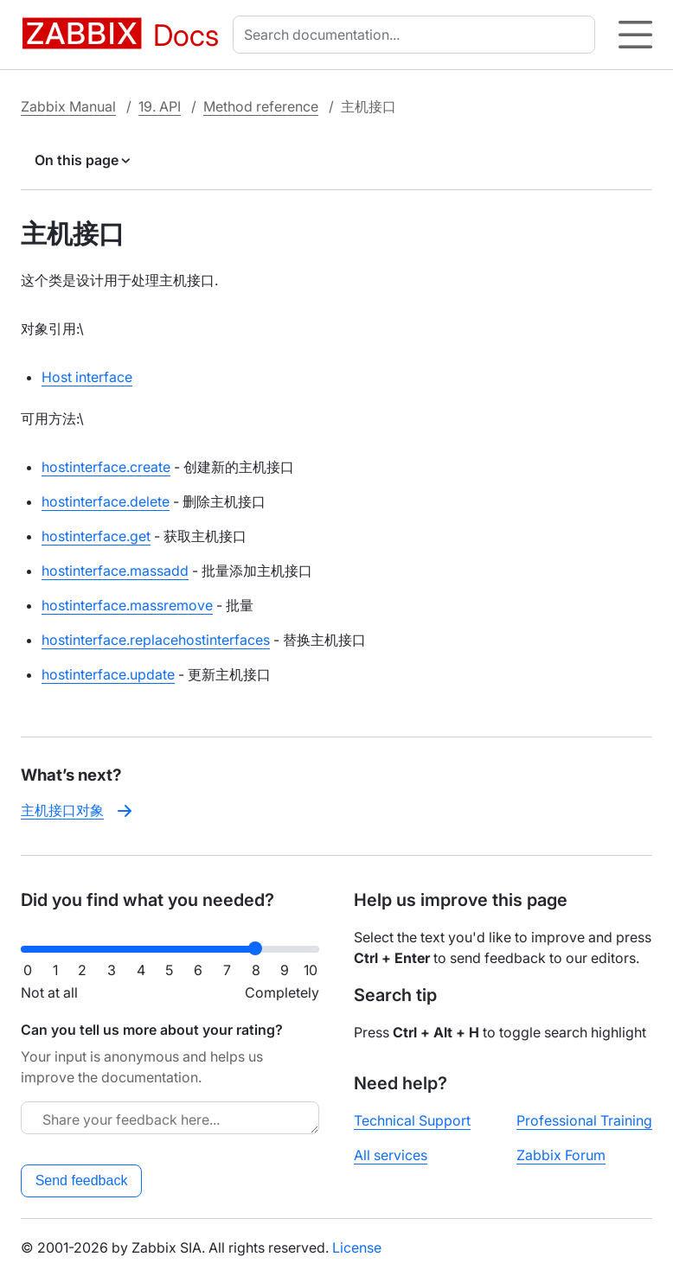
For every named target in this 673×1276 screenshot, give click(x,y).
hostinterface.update (108, 674)
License (356, 1247)
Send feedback (81, 1180)
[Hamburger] (635, 34)
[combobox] (417, 34)
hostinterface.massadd (115, 570)
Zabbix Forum (561, 1155)
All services (390, 1155)
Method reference (260, 106)
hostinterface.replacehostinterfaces (156, 639)
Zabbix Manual (68, 106)
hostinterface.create (106, 466)
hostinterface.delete (106, 501)
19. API (159, 106)
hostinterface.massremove (127, 605)
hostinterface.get (96, 536)
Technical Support (412, 1120)
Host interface (87, 377)
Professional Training (584, 1120)
